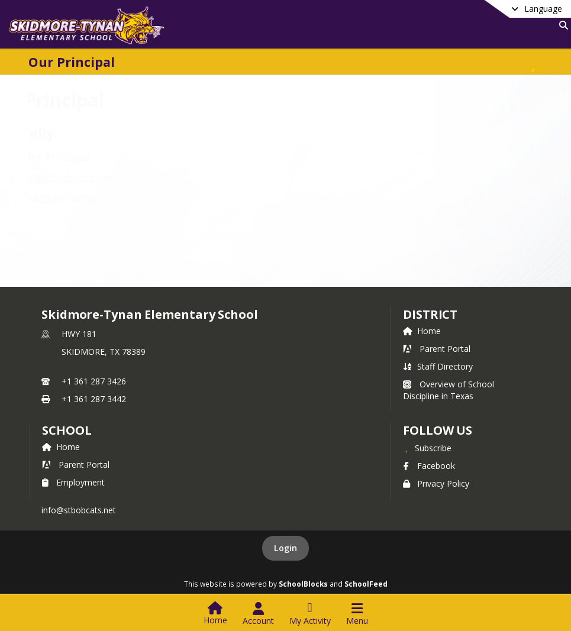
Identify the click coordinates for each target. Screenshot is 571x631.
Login (285, 548)
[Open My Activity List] (310, 613)
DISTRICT (430, 314)
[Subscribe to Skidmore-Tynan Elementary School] (427, 447)
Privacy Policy (436, 483)
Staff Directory (438, 366)
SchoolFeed (366, 583)
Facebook (429, 465)
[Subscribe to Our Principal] (533, 61)
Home (422, 330)
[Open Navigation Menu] (357, 613)
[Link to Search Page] (561, 25)
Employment (73, 482)
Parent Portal (436, 348)
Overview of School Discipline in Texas (448, 390)
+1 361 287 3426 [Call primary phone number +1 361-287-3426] (94, 381)
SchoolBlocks (303, 583)
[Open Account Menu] (258, 613)
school (66, 430)
